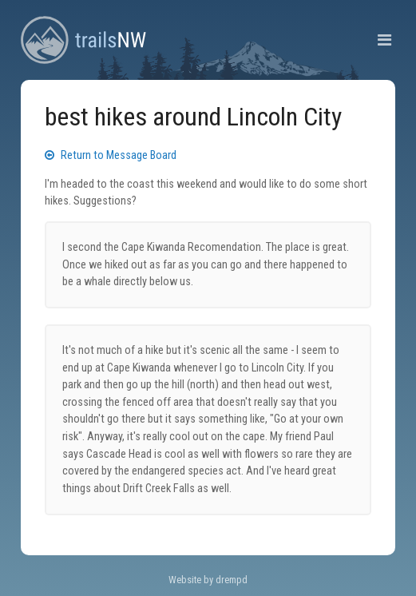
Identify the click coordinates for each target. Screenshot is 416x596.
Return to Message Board (110, 155)
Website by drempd (208, 580)
